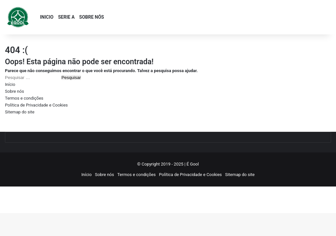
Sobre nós (14, 91)
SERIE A (66, 17)
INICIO (46, 17)
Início (10, 84)
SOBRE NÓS (91, 17)
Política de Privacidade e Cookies (36, 105)
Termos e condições (24, 98)
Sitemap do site (19, 111)
